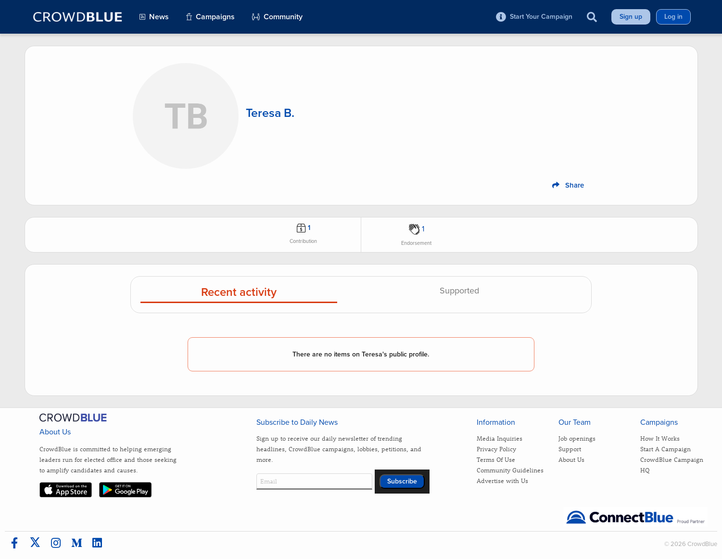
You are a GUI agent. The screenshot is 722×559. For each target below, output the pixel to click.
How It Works (660, 438)
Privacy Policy (496, 449)
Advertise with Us (502, 480)
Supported (459, 291)
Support (569, 449)
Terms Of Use (496, 459)
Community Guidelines (510, 470)
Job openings (576, 438)
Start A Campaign (665, 449)
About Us (571, 459)
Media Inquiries (499, 438)
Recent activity (239, 292)
